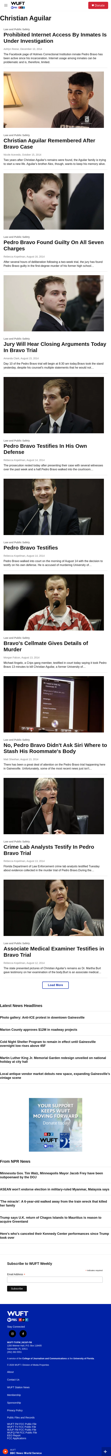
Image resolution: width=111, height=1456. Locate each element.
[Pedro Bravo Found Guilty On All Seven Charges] (54, 201)
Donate (100, 5)
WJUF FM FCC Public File (21, 1429)
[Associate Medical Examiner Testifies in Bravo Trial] (54, 908)
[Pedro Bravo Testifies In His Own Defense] (54, 405)
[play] (5, 1451)
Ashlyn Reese (11, 49)
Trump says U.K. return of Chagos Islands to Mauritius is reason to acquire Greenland (50, 1219)
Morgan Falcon (12, 657)
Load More (55, 985)
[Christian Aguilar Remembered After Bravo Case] (54, 100)
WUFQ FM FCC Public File (22, 1432)
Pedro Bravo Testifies (31, 548)
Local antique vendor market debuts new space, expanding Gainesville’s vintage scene (55, 1076)
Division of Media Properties (36, 1365)
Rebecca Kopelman (14, 256)
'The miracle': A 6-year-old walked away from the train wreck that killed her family (53, 1203)
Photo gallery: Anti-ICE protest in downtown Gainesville (42, 1017)
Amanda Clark (11, 358)
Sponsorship (14, 1402)
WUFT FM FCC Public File (21, 1424)
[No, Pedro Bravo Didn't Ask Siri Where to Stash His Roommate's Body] (54, 704)
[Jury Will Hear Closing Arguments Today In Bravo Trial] (54, 303)
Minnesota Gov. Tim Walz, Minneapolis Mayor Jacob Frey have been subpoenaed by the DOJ (51, 1175)
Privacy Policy (15, 1410)
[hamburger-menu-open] (6, 5)
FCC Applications (16, 1438)
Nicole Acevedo (12, 154)
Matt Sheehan (11, 759)
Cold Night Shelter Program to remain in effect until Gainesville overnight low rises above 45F (48, 1044)
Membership (14, 1395)
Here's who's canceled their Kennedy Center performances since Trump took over (54, 1235)
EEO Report (13, 1435)
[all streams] (106, 1451)
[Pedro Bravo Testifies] (54, 507)
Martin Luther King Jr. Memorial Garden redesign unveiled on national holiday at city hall (53, 1060)
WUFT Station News (18, 1387)
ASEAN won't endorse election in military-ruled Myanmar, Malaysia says (54, 1189)
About (10, 1372)
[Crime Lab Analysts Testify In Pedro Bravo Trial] (54, 806)
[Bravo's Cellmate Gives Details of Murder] (54, 602)
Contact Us (13, 1379)
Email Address (16, 1274)
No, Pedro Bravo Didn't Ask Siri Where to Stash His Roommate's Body (55, 748)
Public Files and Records (21, 1417)
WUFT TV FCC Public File (21, 1427)
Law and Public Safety (17, 29)
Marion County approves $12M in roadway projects (38, 1029)
